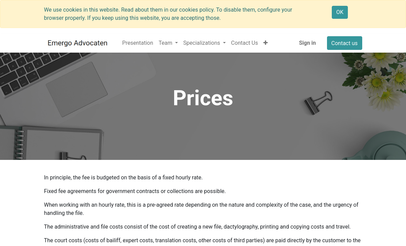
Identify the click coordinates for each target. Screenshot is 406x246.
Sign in (307, 43)
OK (339, 12)
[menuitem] (137, 43)
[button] (266, 43)
